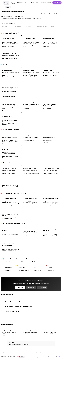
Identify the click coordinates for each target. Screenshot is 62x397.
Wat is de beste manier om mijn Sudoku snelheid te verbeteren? (18, 301)
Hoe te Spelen (13, 2)
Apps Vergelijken (37, 351)
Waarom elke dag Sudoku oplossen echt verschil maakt (18, 344)
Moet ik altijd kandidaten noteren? (12, 311)
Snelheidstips (51, 26)
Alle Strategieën (42, 287)
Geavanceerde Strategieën (42, 26)
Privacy (52, 351)
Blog (27, 2)
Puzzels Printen (31, 287)
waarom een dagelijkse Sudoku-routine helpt (32, 18)
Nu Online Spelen (19, 287)
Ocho (60, 356)
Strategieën (20, 2)
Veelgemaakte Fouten (6, 28)
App (32, 2)
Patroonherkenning (29, 26)
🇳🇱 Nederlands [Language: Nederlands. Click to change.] (21, 356)
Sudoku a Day (6, 2)
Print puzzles (24, 351)
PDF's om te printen (48, 2)
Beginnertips (4, 26)
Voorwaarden (45, 351)
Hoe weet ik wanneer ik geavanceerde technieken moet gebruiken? (19, 306)
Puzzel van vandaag (40, 2)
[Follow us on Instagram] (37, 356)
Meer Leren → (5, 110)
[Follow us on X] (35, 356)
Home (3, 7)
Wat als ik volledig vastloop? (11, 316)
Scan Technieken (17, 26)
